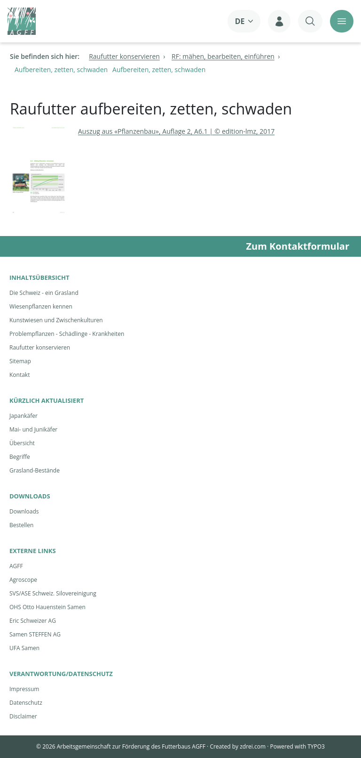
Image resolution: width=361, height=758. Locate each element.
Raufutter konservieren (39, 347)
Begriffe (19, 457)
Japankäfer (23, 416)
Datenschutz (25, 703)
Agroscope (23, 580)
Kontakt (19, 375)
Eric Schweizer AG (32, 621)
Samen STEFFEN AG (35, 634)
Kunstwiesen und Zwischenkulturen (56, 320)
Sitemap (20, 361)
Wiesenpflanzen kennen (40, 306)
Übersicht (22, 443)
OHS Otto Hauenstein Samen (47, 607)
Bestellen (21, 525)
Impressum (24, 689)
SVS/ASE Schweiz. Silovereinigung (52, 593)
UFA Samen (24, 648)
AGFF (16, 566)
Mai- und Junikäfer (33, 429)
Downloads (24, 511)
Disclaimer (23, 716)
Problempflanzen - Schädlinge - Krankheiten (66, 334)
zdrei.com (253, 746)
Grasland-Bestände (34, 470)
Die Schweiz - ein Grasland (43, 293)
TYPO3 (316, 746)
